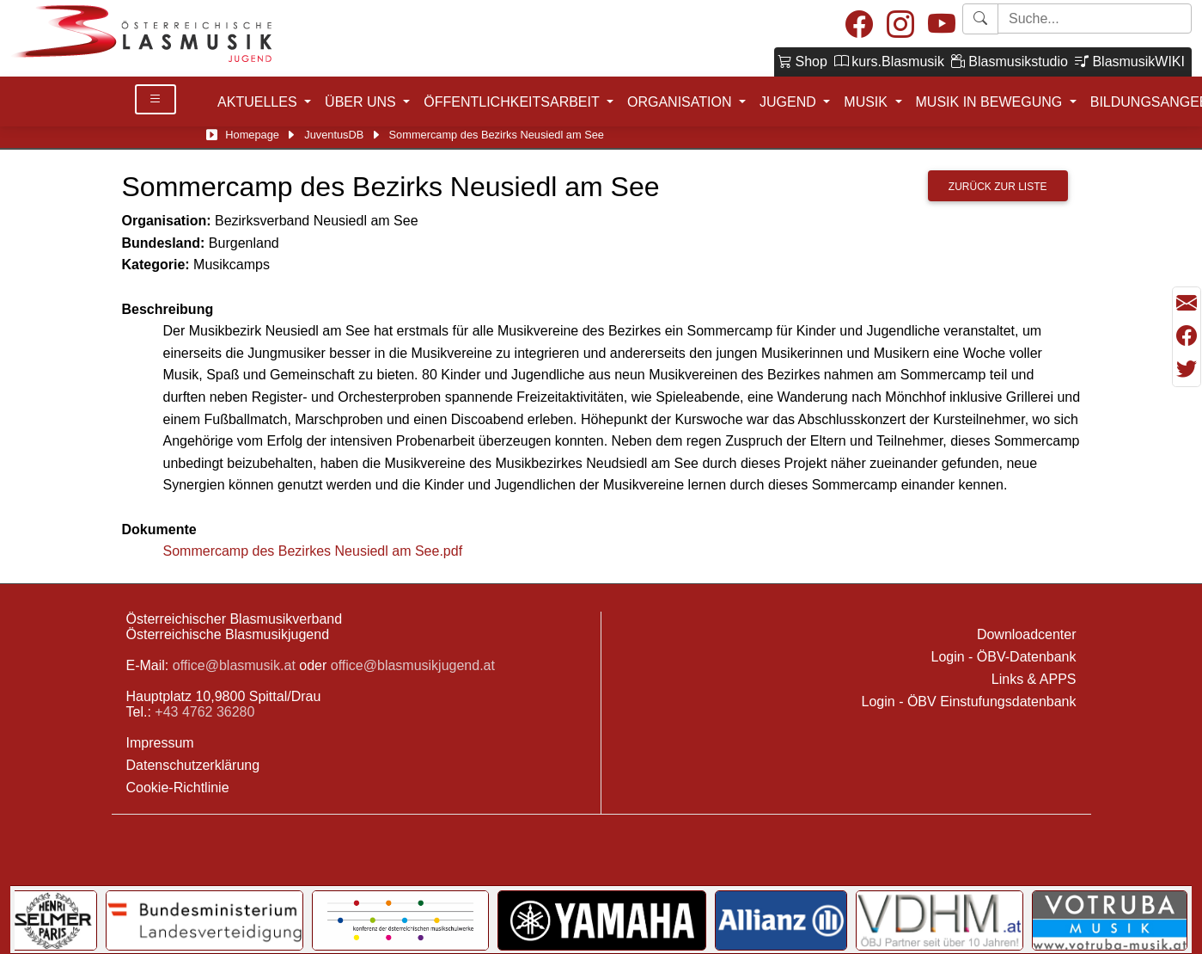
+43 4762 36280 (204, 712)
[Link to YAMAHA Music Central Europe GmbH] (601, 920)
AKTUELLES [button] (259, 102)
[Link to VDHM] (939, 920)
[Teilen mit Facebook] (1186, 336)
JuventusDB (333, 134)
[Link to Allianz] (781, 920)
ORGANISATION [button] (681, 102)
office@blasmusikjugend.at (413, 665)
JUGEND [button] (790, 102)
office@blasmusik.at (234, 665)
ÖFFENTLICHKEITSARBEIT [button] (513, 102)
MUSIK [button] (867, 102)
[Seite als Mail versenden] (1186, 303)
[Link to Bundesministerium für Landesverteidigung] (204, 920)
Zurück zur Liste (998, 187)
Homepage (252, 134)
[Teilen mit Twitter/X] (1186, 369)
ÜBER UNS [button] (362, 102)
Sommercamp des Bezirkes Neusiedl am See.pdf (313, 551)
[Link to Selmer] (53, 920)
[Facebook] (859, 25)
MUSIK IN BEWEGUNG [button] (991, 102)
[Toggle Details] (155, 99)
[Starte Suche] (1095, 18)
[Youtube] (941, 25)
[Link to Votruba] (1109, 920)
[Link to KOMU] (400, 920)
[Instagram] (900, 25)
